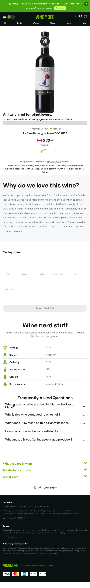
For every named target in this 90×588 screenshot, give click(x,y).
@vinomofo (50, 487)
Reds (19, 23)
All (5, 23)
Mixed (52, 23)
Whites (36, 23)
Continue (60, 8)
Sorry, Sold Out (45, 308)
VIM (84, 23)
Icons (69, 23)
